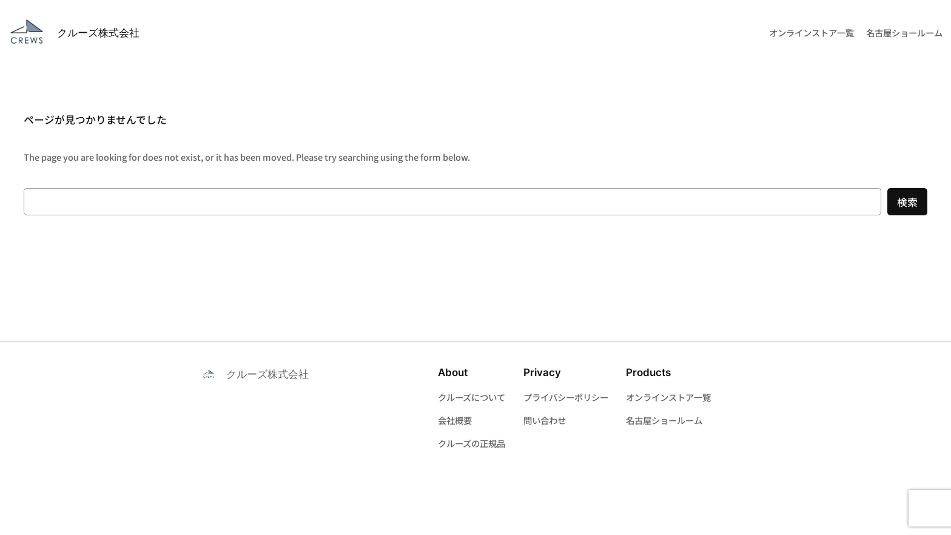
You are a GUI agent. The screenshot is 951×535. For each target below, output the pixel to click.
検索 (907, 202)
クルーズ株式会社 (98, 33)
